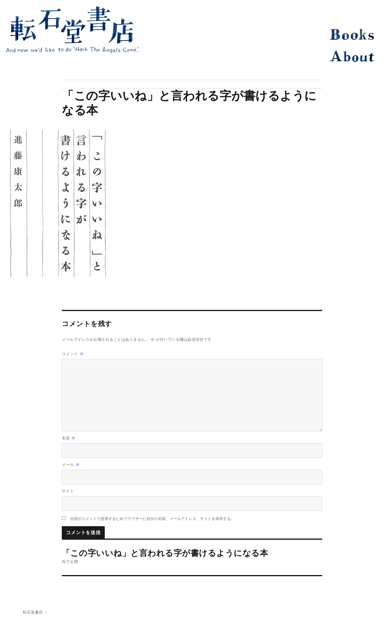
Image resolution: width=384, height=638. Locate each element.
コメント (73, 354)
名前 (69, 438)
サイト (68, 491)
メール (71, 464)
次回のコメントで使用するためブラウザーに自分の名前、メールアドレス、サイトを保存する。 (152, 518)
